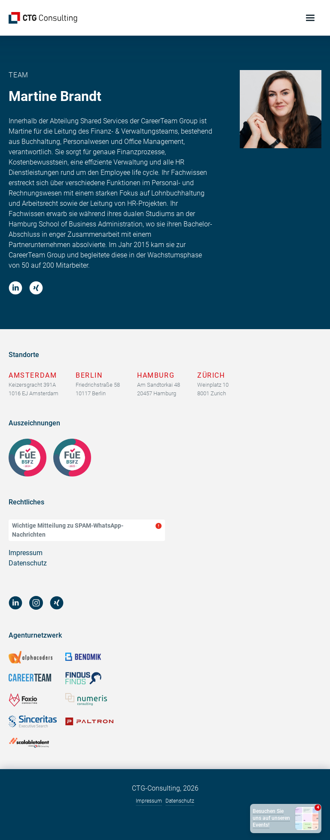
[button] (310, 18)
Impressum (26, 553)
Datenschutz (28, 563)
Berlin (89, 375)
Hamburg (155, 375)
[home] (43, 18)
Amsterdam (33, 375)
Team (18, 75)
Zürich (211, 375)
